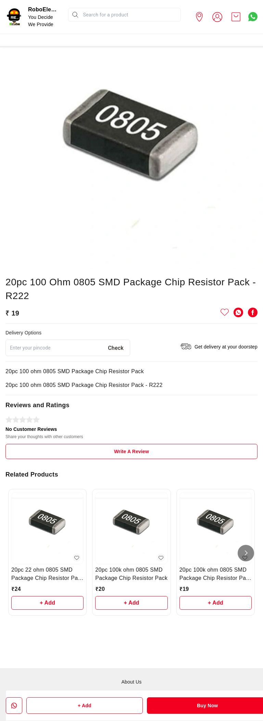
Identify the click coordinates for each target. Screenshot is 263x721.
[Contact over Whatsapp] (253, 16)
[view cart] (235, 17)
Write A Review (131, 451)
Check (116, 348)
